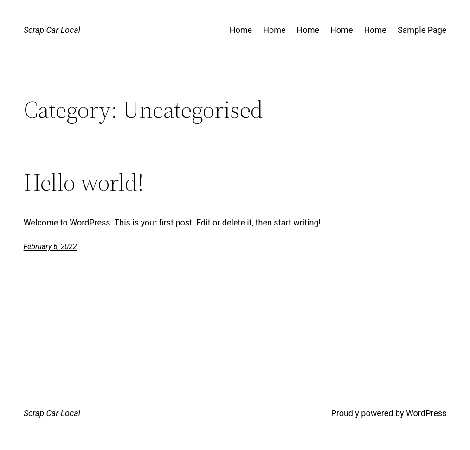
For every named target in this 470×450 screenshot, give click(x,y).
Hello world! (84, 182)
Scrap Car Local (52, 30)
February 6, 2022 (50, 246)
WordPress (426, 413)
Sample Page (422, 30)
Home (241, 30)
